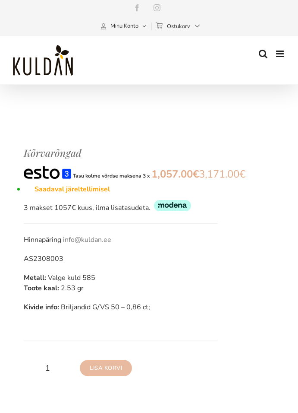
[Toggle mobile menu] (280, 53)
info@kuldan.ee (87, 240)
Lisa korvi (106, 368)
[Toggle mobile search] (263, 53)
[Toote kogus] (47, 368)
